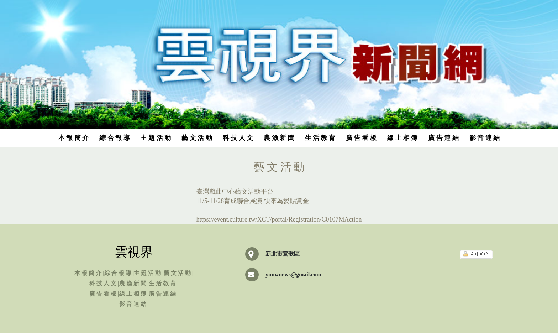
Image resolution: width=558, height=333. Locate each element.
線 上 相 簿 (402, 137)
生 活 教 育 (320, 137)
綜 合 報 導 (114, 137)
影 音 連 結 (484, 137)
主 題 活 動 (156, 137)
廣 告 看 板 (361, 137)
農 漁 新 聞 (279, 137)
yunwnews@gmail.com (293, 274)
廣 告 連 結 (443, 137)
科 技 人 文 (238, 137)
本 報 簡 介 (73, 137)
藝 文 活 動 (196, 137)
